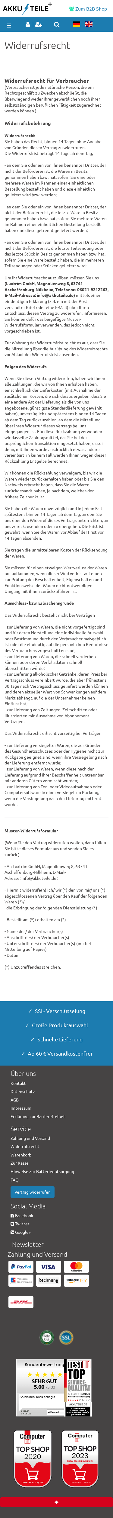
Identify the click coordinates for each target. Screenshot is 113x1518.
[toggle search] (57, 24)
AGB (15, 1099)
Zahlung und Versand (30, 1138)
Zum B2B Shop (88, 8)
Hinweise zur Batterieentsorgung (42, 1171)
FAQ (15, 1179)
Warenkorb (21, 1154)
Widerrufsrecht (25, 1146)
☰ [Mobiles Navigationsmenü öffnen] (9, 25)
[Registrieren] (39, 24)
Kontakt (18, 1083)
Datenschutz (23, 1091)
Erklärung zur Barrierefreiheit (38, 1116)
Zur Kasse (20, 1163)
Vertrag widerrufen (32, 1192)
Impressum (21, 1108)
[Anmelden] (29, 24)
